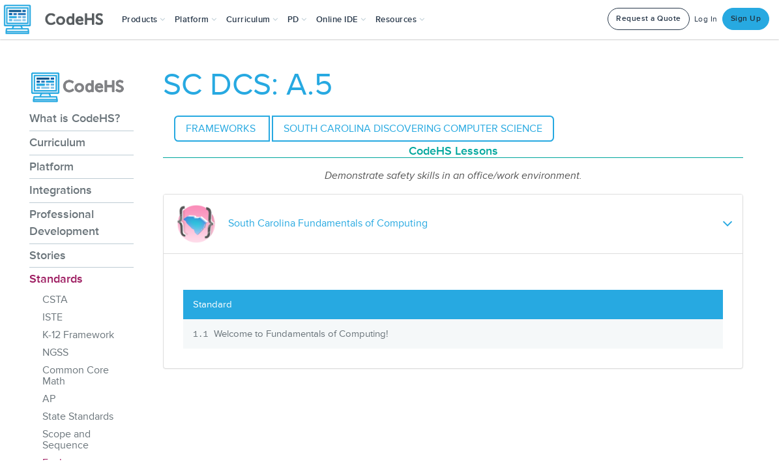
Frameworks (222, 128)
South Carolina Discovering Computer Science (413, 128)
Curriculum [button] (252, 19)
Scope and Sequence (66, 440)
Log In (706, 19)
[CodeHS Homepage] (58, 19)
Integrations (60, 190)
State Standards (77, 416)
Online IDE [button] (341, 19)
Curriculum (57, 142)
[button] (143, 19)
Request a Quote (648, 19)
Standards (56, 279)
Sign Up (746, 19)
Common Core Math (75, 376)
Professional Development (64, 222)
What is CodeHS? (74, 118)
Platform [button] (196, 19)
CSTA (55, 299)
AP (48, 398)
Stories (47, 255)
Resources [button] (400, 19)
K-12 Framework (78, 334)
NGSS (55, 352)
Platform (51, 166)
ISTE (52, 317)
